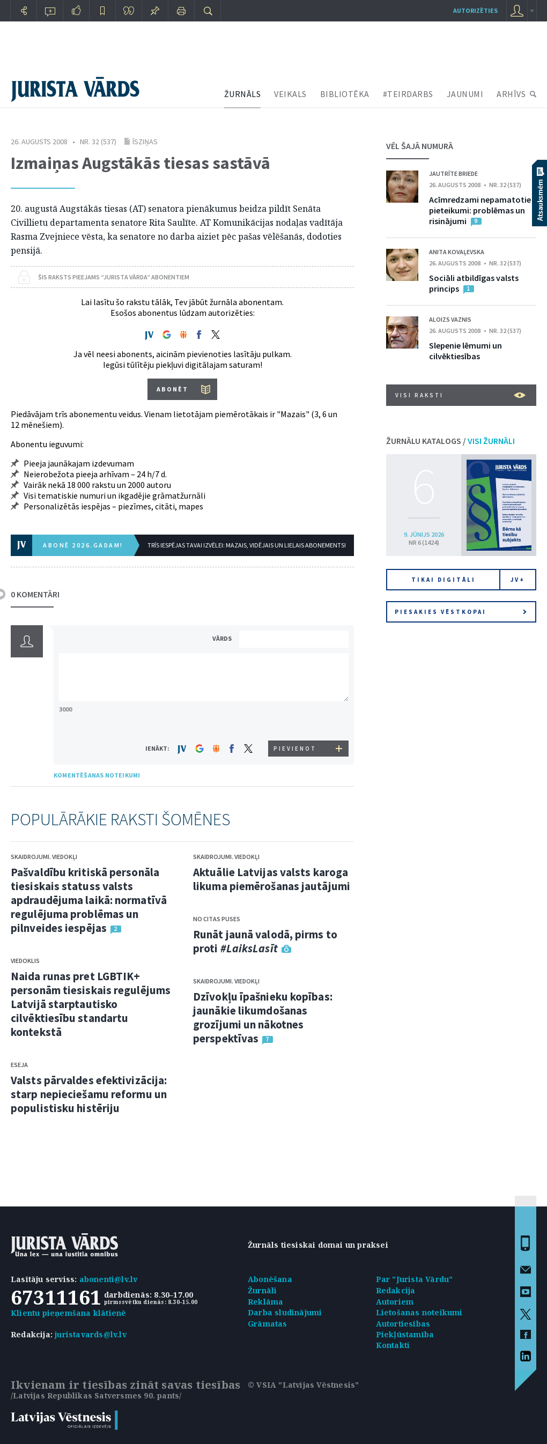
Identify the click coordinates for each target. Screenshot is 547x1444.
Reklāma (265, 1302)
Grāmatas (267, 1324)
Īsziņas (145, 141)
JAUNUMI (465, 93)
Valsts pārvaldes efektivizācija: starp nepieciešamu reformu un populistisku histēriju (89, 1094)
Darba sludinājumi (285, 1312)
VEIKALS (290, 93)
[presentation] (295, 720)
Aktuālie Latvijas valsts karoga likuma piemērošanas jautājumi (271, 879)
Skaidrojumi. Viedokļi (44, 857)
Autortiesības (403, 1324)
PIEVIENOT (295, 748)
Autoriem (395, 1302)
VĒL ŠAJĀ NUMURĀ (419, 145)
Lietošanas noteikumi (419, 1312)
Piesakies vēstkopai (461, 612)
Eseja (19, 1065)
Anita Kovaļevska (456, 252)
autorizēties (475, 10)
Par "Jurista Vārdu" (414, 1279)
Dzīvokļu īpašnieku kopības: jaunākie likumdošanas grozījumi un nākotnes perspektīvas (262, 1017)
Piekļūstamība (405, 1334)
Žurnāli (262, 1290)
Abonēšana (270, 1279)
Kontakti (393, 1345)
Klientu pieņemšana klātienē (68, 1313)
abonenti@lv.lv (108, 1279)
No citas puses (216, 919)
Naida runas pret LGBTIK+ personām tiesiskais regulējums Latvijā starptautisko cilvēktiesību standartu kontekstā (91, 1004)
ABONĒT (172, 389)
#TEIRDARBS (408, 93)
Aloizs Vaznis (450, 319)
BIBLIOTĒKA (344, 93)
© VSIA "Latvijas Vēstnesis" (303, 1385)
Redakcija (396, 1290)
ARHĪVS (511, 93)
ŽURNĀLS (242, 93)
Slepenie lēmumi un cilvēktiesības (465, 350)
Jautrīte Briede (453, 173)
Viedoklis (25, 961)
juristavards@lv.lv (91, 1334)
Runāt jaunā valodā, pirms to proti (265, 941)
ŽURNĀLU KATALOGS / (450, 440)
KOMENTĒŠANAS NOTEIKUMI (97, 775)
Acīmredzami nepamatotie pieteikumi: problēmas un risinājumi (480, 210)
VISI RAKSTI (460, 395)
